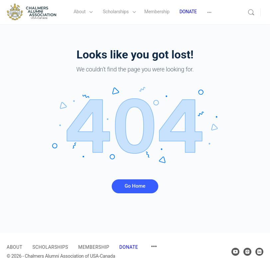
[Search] (251, 12)
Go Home (135, 186)
